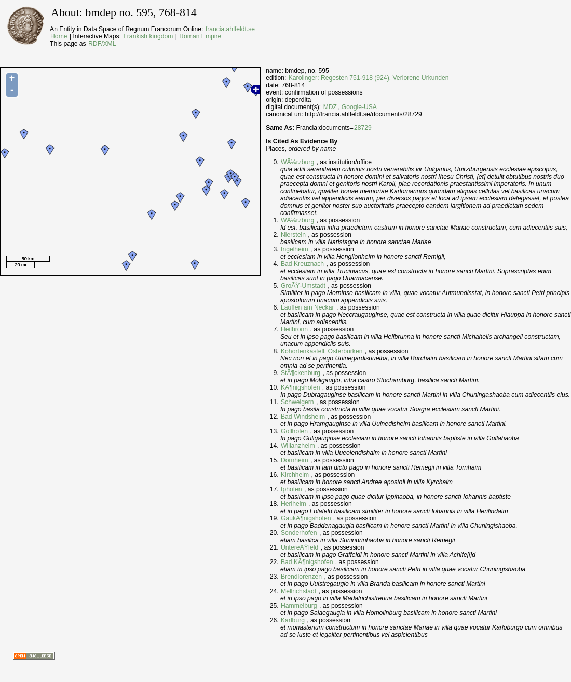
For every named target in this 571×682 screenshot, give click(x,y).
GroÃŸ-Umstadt (303, 285)
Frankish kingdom (148, 36)
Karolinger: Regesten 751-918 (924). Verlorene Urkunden (369, 78)
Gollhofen (294, 431)
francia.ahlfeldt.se (230, 29)
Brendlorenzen (301, 576)
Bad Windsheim (303, 416)
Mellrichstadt (298, 591)
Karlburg (293, 620)
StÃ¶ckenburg (300, 373)
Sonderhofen (299, 533)
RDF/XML (102, 43)
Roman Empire (200, 36)
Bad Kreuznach (302, 264)
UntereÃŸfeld (299, 547)
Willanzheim (298, 445)
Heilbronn (294, 329)
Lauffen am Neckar (307, 307)
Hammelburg (299, 605)
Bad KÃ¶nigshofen (307, 562)
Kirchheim (295, 474)
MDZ (330, 107)
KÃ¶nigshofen (300, 387)
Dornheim (294, 460)
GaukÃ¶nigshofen (306, 518)
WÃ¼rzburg (297, 162)
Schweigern (297, 402)
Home (58, 36)
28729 (363, 127)
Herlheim (293, 503)
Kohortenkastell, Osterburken (321, 351)
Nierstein (293, 234)
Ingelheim (294, 249)
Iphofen (291, 489)
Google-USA (359, 107)
